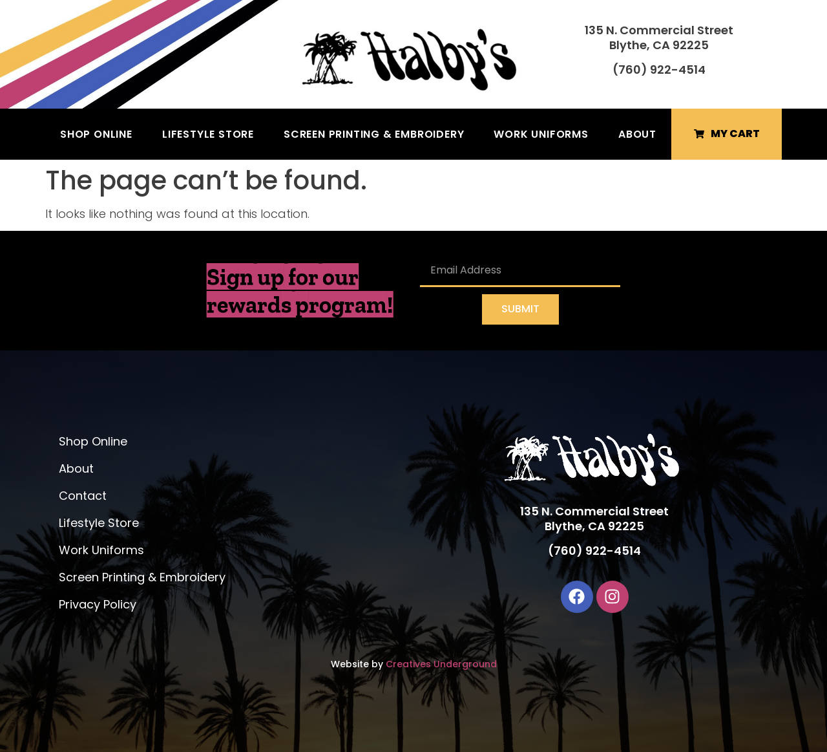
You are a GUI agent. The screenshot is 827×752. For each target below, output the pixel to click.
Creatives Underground (441, 664)
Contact (83, 496)
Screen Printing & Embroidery (374, 134)
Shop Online (96, 134)
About (637, 134)
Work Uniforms (541, 134)
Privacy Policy (97, 604)
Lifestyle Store (208, 134)
